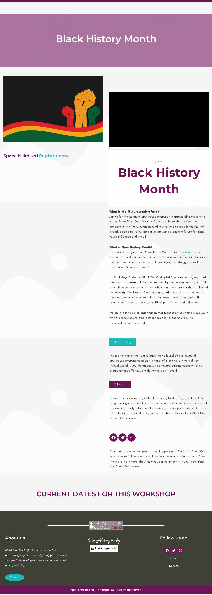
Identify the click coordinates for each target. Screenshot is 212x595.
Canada (185, 252)
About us (99, 7)
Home (82, 7)
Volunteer (156, 7)
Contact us (178, 7)
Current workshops (127, 7)
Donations (200, 7)
